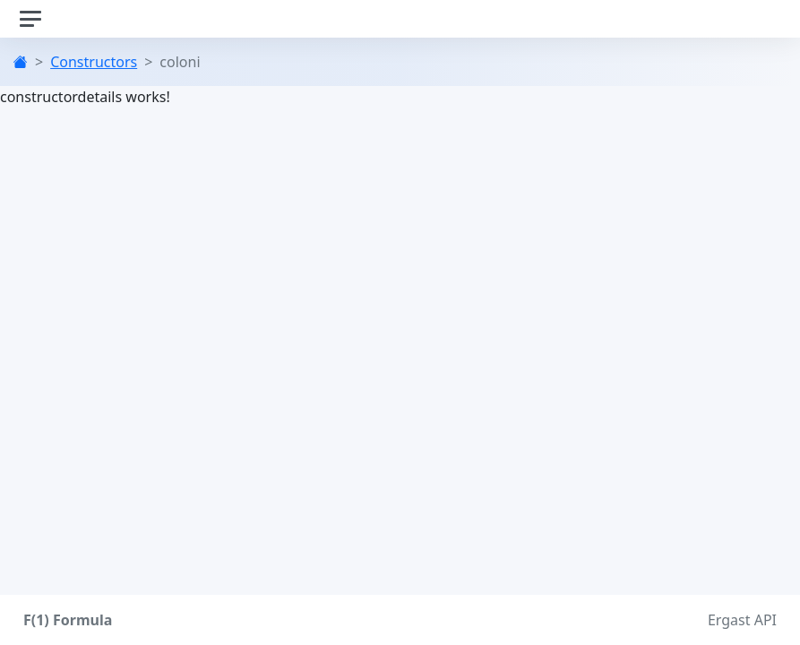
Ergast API (742, 620)
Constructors (93, 62)
